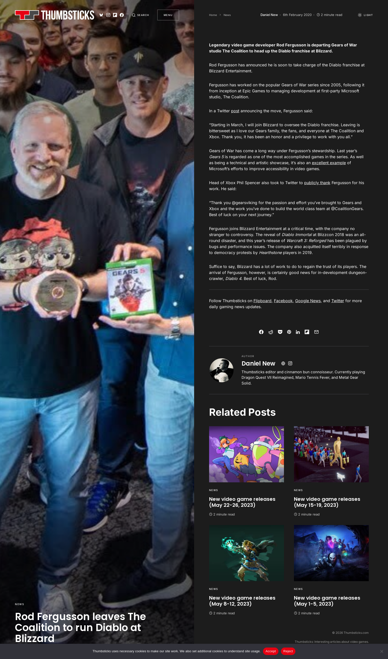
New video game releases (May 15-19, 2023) (327, 502)
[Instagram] (108, 15)
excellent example (329, 162)
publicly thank (317, 182)
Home (213, 15)
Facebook (283, 300)
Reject (288, 651)
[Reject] (381, 651)
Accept (270, 651)
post (235, 110)
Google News (308, 300)
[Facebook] (122, 15)
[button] (140, 15)
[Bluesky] (101, 15)
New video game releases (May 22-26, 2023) (242, 502)
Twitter (337, 300)
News (19, 604)
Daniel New (258, 363)
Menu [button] (168, 14)
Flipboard (262, 300)
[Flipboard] (115, 15)
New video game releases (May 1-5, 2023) (327, 600)
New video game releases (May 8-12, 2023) (242, 600)
